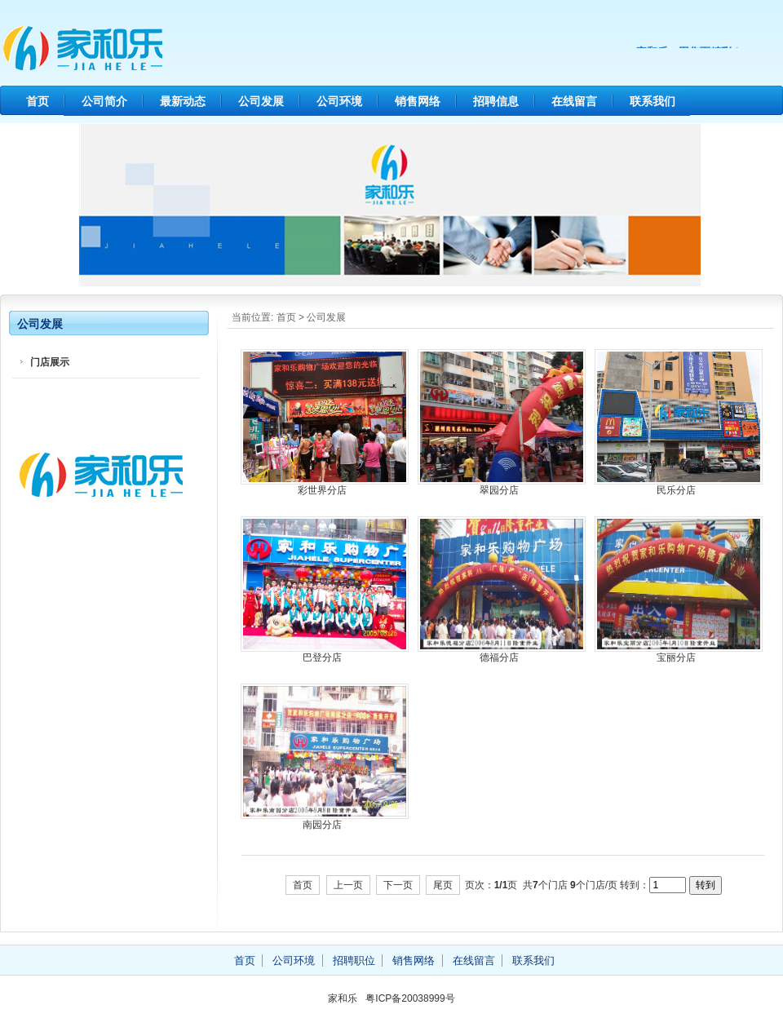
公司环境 (339, 101)
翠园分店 (499, 490)
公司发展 (261, 101)
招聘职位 (354, 960)
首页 (37, 101)
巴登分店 (322, 657)
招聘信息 (496, 101)
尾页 (443, 885)
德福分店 (499, 657)
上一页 (348, 885)
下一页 (398, 885)
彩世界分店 (322, 490)
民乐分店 (676, 490)
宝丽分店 (676, 657)
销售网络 (417, 101)
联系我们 (652, 101)
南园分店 (322, 824)
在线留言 (574, 101)
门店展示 (49, 362)
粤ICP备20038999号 (409, 998)
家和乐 (155, 48)
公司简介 (104, 101)
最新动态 (183, 101)
